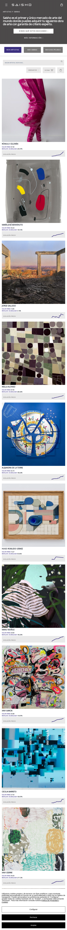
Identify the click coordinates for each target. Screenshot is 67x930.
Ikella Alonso (8, 387)
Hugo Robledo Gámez (12, 549)
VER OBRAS (32, 50)
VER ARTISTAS (12, 50)
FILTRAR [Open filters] (49, 70)
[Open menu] (6, 4)
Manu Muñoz (8, 630)
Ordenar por (33, 70)
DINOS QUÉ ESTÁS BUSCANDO (33, 31)
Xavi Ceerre (7, 873)
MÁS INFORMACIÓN (33, 38)
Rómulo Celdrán (10, 144)
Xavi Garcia (7, 711)
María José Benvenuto (12, 225)
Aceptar (33, 925)
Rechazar (33, 917)
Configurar (33, 909)
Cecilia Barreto (9, 792)
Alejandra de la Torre (12, 468)
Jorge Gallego (9, 306)
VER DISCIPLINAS (53, 50)
